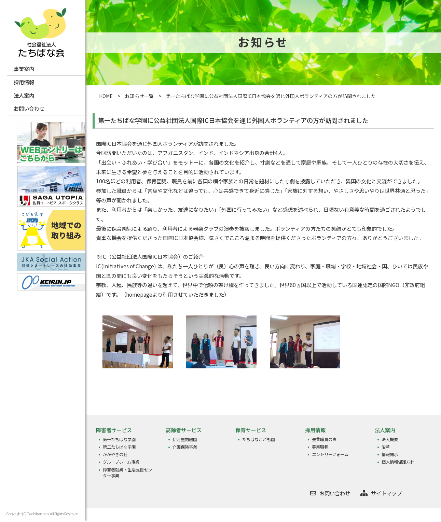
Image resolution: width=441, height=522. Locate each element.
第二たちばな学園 (119, 447)
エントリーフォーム (330, 454)
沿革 (386, 447)
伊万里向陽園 (185, 439)
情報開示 (390, 454)
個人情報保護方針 (398, 462)
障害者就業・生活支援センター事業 (127, 473)
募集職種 (320, 447)
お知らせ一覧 (139, 96)
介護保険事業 (185, 447)
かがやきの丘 (115, 454)
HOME (106, 96)
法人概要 (390, 439)
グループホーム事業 (121, 462)
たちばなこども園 (258, 439)
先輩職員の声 (324, 439)
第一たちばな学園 (119, 439)
